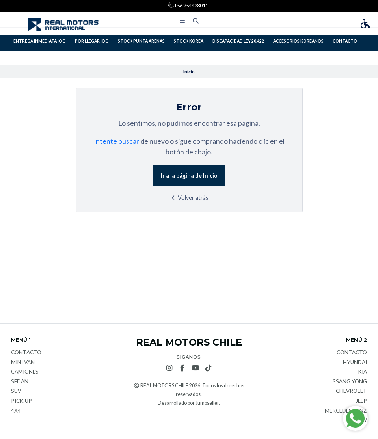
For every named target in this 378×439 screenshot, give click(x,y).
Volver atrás (189, 197)
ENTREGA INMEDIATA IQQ (39, 41)
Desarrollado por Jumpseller (188, 403)
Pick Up (21, 401)
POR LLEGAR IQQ (92, 41)
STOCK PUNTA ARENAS (141, 41)
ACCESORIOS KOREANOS (298, 41)
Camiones (25, 372)
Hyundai (355, 362)
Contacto (345, 41)
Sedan (19, 382)
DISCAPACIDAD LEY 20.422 (238, 41)
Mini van (23, 362)
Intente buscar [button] (116, 141)
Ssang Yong (350, 382)
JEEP (361, 401)
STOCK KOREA (188, 41)
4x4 (16, 411)
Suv (16, 391)
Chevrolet (351, 391)
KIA (362, 372)
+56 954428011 (190, 5)
